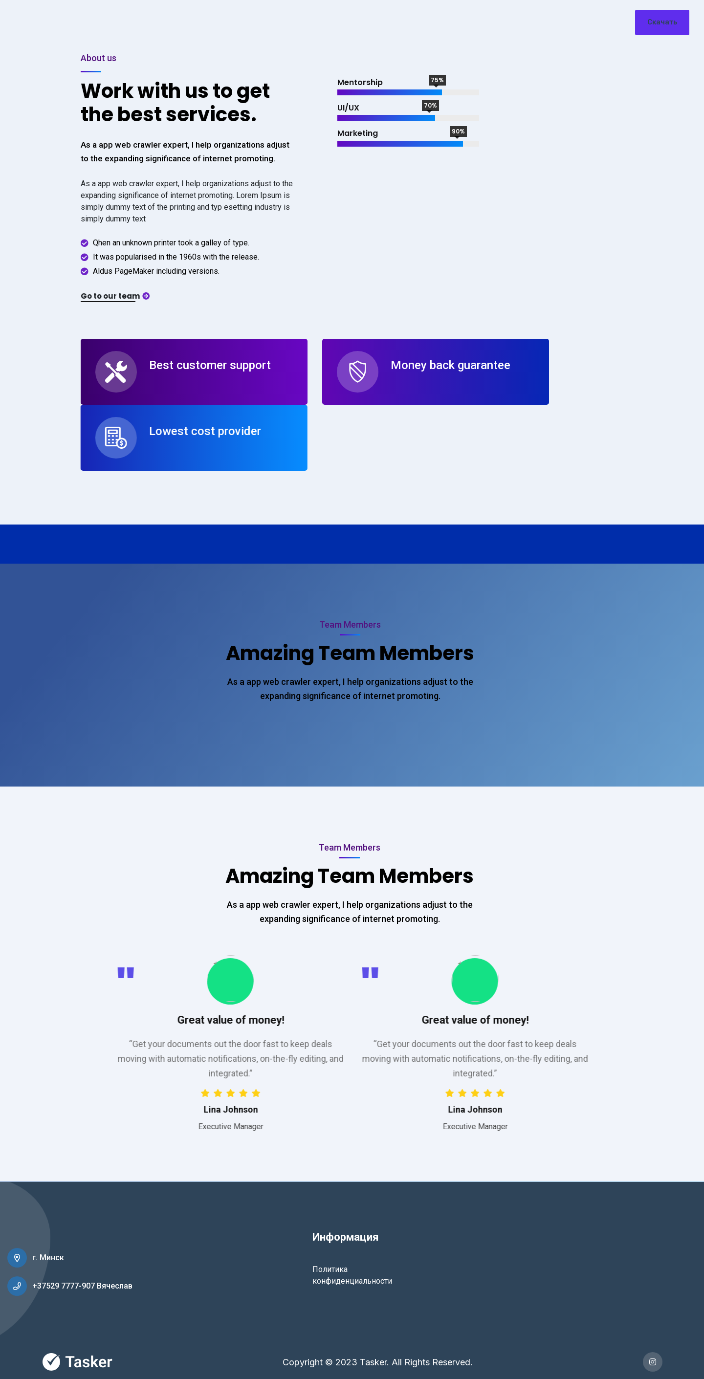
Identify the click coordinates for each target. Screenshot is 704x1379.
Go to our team (115, 296)
